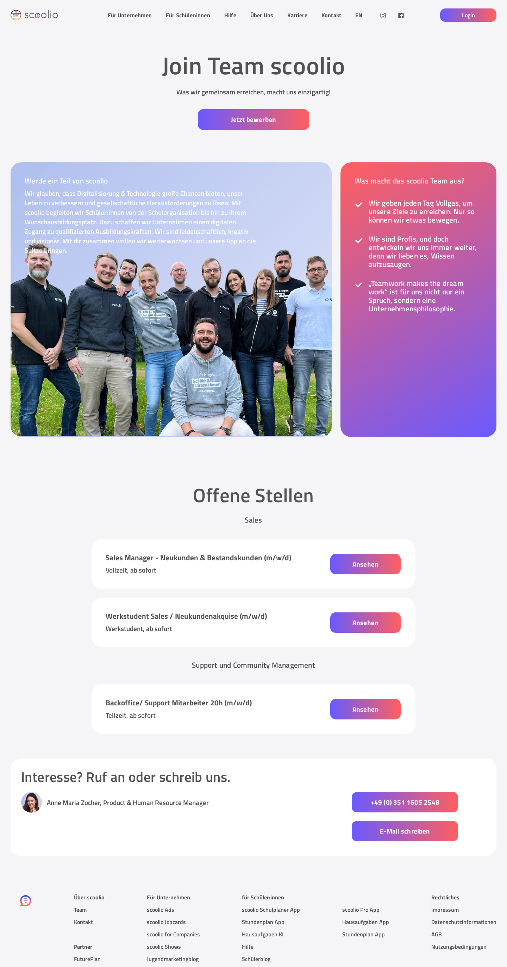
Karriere (297, 15)
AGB (436, 905)
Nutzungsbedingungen (459, 917)
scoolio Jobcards (166, 892)
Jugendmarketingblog (173, 929)
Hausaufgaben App (365, 892)
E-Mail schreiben (428, 802)
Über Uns (261, 15)
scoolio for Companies (173, 905)
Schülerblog (256, 929)
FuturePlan (87, 929)
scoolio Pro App (361, 880)
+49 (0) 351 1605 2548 (313, 802)
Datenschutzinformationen (463, 892)
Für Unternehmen (130, 15)
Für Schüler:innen (188, 15)
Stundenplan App (263, 892)
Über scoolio (89, 868)
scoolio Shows (164, 917)
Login (468, 15)
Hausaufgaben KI (262, 905)
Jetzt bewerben (253, 119)
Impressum (445, 880)
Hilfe (230, 15)
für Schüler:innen (263, 868)
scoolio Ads (160, 880)
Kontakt (331, 15)
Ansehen (365, 564)
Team (80, 880)
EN (358, 15)
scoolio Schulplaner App (271, 880)
